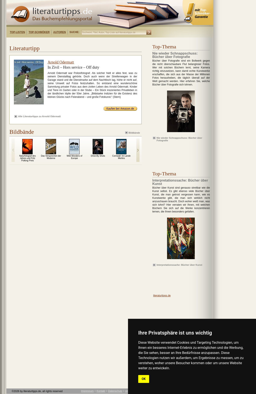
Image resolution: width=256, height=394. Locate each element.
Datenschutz (115, 391)
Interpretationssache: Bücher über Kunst (179, 265)
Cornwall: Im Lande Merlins (121, 157)
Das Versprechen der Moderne (51, 157)
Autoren (59, 32)
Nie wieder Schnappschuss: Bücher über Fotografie (179, 139)
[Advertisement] (177, 152)
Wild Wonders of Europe (74, 157)
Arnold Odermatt (61, 62)
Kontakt (101, 391)
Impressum (87, 391)
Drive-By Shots (98, 156)
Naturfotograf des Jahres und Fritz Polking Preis (27, 158)
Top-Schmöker (39, 32)
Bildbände (133, 132)
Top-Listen (17, 32)
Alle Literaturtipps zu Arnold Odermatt (39, 116)
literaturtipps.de (162, 295)
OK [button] (144, 379)
